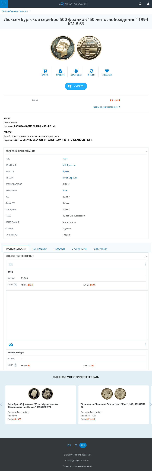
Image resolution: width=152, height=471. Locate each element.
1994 (65, 158)
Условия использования (77, 454)
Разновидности (16, 248)
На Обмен (59, 248)
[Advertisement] (77, 315)
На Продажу (40, 248)
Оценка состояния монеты (77, 466)
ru (83, 445)
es (76, 445)
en (69, 445)
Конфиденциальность (77, 460)
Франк (66, 171)
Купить (79, 86)
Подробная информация (76, 151)
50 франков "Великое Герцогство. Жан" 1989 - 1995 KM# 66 (113, 405)
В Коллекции (79, 248)
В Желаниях (100, 248)
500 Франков (69, 165)
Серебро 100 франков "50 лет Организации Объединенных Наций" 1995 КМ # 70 (33, 405)
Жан (65, 190)
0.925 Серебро (70, 177)
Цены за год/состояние (76, 256)
